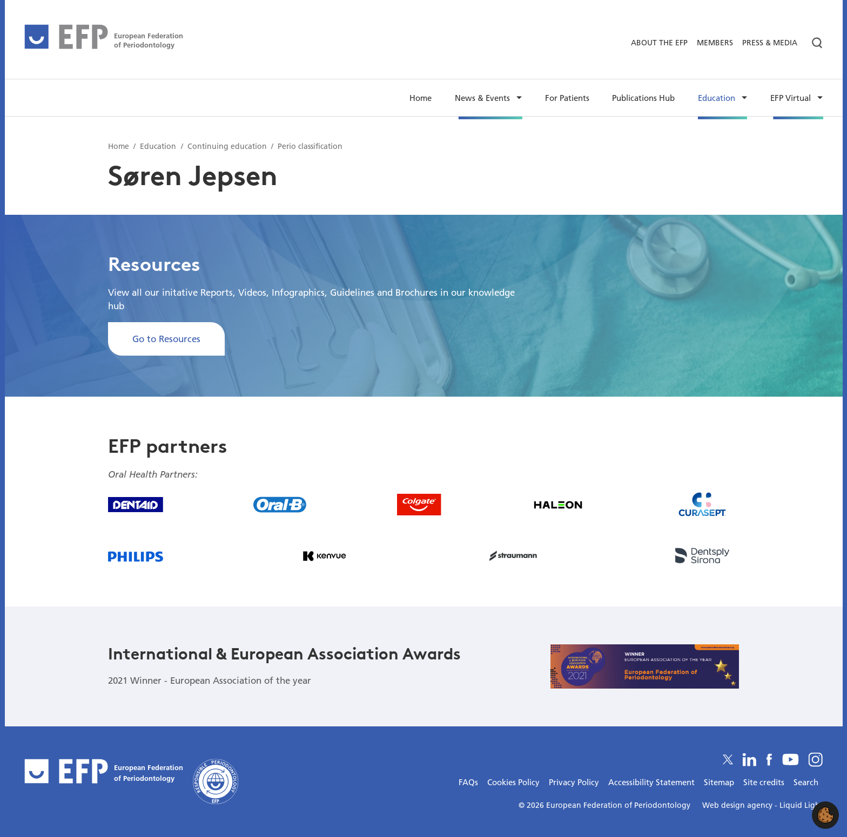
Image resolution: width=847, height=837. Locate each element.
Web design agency (738, 805)
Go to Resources (166, 338)
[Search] (812, 43)
